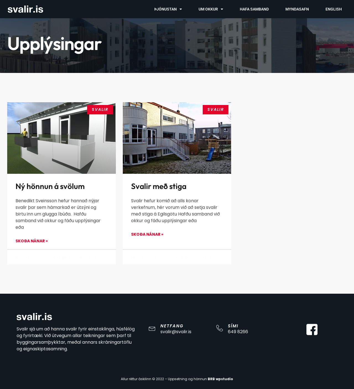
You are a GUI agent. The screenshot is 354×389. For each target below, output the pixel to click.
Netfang (172, 326)
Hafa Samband (254, 9)
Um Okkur (211, 9)
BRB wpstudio (220, 379)
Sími (233, 326)
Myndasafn (297, 9)
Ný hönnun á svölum (50, 186)
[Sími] (219, 328)
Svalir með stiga (158, 186)
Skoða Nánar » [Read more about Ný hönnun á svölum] (31, 241)
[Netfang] (152, 328)
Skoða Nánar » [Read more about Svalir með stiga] (147, 234)
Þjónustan (168, 9)
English (334, 9)
